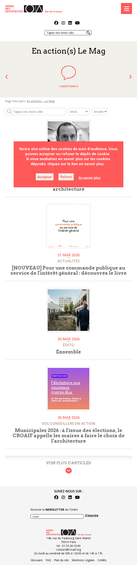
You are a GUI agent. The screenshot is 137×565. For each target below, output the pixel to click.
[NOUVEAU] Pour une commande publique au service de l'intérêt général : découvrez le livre (69, 270)
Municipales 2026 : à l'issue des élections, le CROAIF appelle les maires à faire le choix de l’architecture (69, 435)
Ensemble (68, 352)
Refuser (66, 177)
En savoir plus (89, 178)
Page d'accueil (14, 101)
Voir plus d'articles (68, 463)
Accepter (44, 177)
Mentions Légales (83, 560)
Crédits (102, 560)
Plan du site (61, 560)
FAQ (48, 560)
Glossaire (37, 560)
